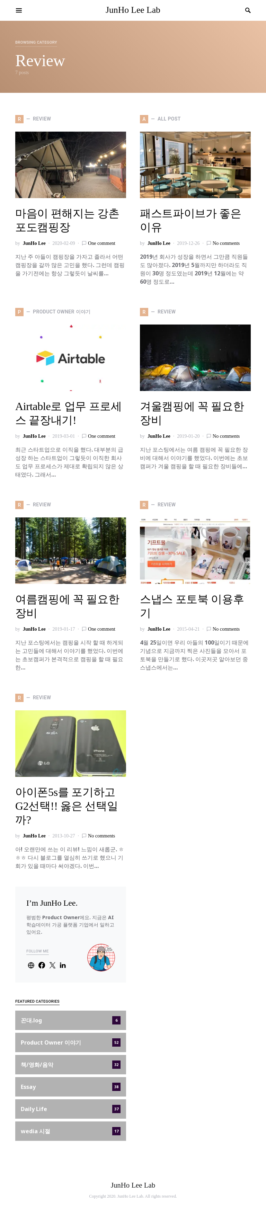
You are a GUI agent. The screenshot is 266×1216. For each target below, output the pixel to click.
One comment (101, 243)
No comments (226, 243)
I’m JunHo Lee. (52, 902)
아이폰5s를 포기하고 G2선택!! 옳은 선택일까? (66, 806)
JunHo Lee (34, 243)
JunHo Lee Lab (133, 10)
